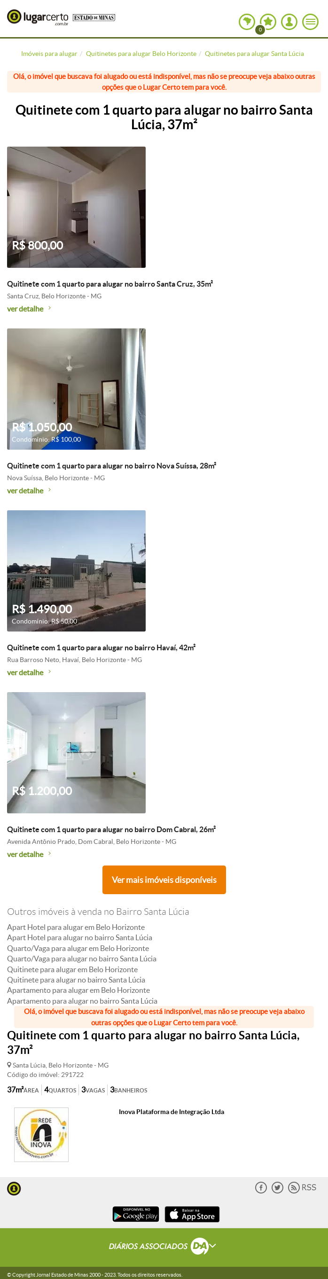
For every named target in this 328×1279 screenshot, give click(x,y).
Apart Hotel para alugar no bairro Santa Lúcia (79, 937)
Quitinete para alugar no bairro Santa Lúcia (76, 979)
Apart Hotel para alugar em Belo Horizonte (76, 927)
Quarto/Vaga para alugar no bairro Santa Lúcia (81, 958)
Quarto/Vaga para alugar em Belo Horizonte (78, 948)
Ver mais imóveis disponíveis (164, 880)
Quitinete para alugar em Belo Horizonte (72, 969)
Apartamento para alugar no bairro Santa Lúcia (82, 1001)
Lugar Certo (37, 17)
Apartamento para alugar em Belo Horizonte (78, 990)
